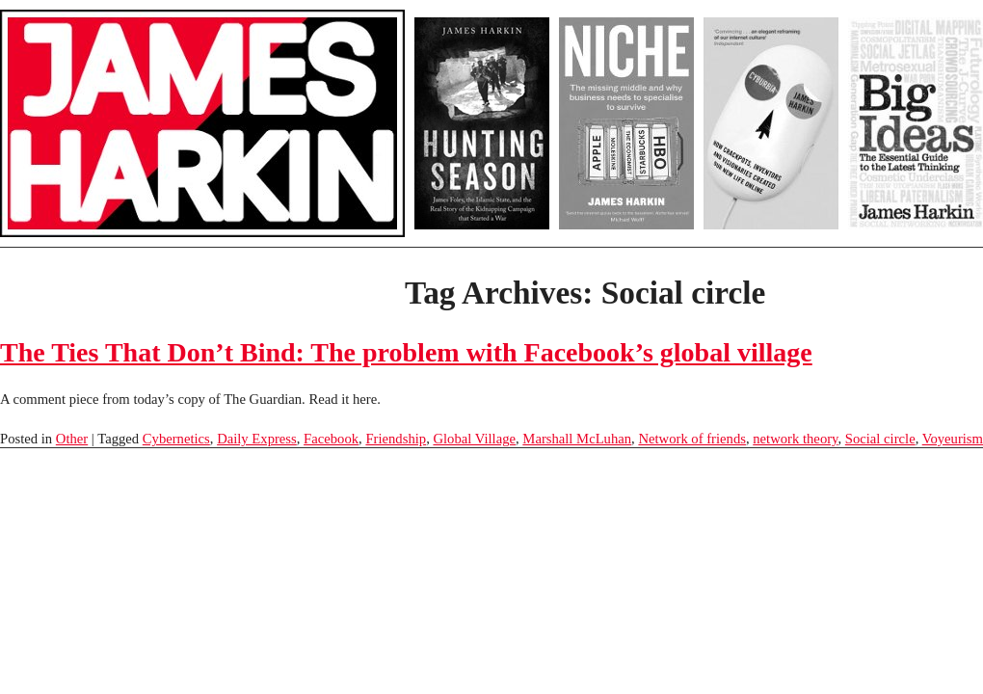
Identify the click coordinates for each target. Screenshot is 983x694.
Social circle (880, 438)
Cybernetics (176, 438)
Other (72, 438)
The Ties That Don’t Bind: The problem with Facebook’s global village (406, 352)
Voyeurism (952, 438)
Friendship (395, 438)
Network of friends (692, 438)
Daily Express (257, 438)
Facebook (331, 438)
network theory (795, 438)
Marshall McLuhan (576, 438)
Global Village (474, 438)
